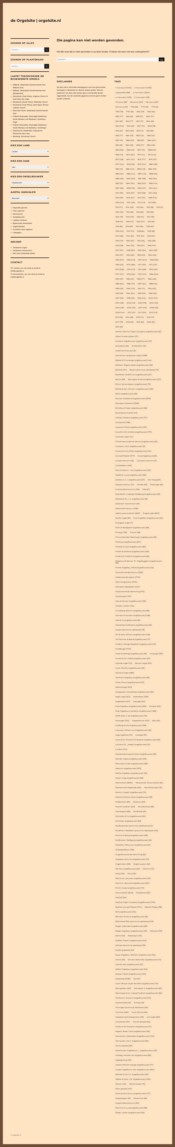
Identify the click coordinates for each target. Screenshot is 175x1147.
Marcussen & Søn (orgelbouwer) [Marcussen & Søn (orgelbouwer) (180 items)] (131, 763)
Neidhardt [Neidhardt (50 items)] (139, 811)
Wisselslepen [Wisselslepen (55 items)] (123, 1098)
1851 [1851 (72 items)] (139, 131)
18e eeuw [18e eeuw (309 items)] (136, 102)
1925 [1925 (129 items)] (130, 217)
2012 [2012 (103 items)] (153, 312)
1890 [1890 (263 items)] (130, 178)
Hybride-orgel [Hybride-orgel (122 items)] (123, 663)
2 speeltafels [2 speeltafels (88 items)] (122, 92)
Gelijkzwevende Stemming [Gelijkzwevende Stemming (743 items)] (130, 591)
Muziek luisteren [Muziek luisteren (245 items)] (125, 807)
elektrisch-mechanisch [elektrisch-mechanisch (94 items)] (127, 504)
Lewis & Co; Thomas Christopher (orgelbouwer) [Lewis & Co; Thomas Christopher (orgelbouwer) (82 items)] (137, 740)
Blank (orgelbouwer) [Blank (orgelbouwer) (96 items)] (126, 394)
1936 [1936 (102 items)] (119, 231)
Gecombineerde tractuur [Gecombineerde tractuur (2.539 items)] (129, 572)
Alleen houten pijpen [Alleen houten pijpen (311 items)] (126, 336)
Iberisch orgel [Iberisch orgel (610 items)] (143, 663)
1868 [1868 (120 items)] (152, 150)
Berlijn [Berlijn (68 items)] (120, 379)
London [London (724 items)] (121, 749)
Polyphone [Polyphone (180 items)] (143, 893)
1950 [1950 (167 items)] (130, 241)
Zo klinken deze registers (23, 229)
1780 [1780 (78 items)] (119, 112)
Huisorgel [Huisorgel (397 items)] (156, 654)
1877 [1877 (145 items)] (119, 164)
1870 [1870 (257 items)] (130, 155)
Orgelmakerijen (19, 226)
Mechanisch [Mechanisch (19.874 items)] (124, 783)
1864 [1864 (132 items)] (151, 145)
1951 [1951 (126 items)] (141, 241)
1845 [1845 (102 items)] (119, 126)
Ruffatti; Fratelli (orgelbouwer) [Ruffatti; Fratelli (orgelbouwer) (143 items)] (130, 940)
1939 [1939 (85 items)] (151, 231)
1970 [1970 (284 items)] (130, 264)
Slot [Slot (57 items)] (136, 979)
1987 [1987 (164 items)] (142, 284)
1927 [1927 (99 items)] (150, 217)
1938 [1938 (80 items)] (141, 231)
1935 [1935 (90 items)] (150, 226)
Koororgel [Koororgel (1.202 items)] (122, 720)
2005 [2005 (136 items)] (119, 308)
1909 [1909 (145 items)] (119, 202)
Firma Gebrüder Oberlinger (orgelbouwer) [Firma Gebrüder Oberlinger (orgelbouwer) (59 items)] (136, 537)
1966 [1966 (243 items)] (131, 260)
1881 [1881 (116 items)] (119, 169)
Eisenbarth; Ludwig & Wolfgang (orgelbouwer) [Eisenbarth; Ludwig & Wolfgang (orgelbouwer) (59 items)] (137, 494)
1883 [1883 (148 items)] (141, 169)
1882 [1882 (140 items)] (130, 169)
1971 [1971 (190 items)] (142, 264)
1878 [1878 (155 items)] (131, 164)
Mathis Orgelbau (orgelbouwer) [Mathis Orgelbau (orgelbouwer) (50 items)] (131, 773)
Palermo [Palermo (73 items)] (148, 869)
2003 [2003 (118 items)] (142, 303)
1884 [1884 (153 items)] (152, 169)
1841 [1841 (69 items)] (119, 121)
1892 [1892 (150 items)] (153, 178)
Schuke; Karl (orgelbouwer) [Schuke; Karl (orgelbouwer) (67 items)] (129, 964)
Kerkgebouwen (19, 217)
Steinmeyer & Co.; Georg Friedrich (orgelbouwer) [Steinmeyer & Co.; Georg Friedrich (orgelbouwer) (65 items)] (138, 993)
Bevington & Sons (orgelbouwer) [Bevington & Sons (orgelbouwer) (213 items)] (144, 379)
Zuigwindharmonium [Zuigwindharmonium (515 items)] (127, 1103)
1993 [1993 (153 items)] (119, 293)
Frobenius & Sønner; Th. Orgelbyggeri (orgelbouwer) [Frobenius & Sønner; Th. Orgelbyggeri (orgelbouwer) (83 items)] (138, 562)
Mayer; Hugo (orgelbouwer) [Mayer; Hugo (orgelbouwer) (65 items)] (129, 778)
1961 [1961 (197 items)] (119, 255)
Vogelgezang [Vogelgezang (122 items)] (123, 1060)
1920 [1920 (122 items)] (119, 212)
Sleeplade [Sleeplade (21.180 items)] (123, 979)
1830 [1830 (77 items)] (119, 116)
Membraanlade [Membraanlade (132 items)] (153, 787)
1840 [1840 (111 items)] (150, 116)
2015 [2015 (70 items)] (140, 317)
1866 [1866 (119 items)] (130, 150)
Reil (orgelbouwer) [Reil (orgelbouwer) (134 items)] (125, 912)
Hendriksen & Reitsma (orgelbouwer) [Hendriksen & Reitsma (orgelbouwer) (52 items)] (133, 625)
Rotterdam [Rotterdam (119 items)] (135, 936)
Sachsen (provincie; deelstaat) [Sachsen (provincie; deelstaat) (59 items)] (130, 945)
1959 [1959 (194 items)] (142, 250)
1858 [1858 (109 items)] (130, 140)
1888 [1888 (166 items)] (153, 174)
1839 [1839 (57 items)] (139, 116)
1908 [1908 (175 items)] (152, 198)
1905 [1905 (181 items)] (119, 198)
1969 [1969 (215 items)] (119, 264)
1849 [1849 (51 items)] (119, 131)
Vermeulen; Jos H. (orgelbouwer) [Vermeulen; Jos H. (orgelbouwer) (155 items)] (131, 1041)
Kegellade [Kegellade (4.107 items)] (122, 701)
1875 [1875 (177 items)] (141, 159)
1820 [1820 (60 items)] (151, 112)
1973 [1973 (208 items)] (119, 269)
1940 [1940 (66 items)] (119, 236)
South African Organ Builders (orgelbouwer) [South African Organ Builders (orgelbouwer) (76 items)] (136, 983)
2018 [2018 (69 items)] (130, 322)
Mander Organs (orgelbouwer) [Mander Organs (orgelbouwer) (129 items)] (131, 759)
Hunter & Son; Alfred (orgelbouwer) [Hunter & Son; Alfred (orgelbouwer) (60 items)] (132, 658)
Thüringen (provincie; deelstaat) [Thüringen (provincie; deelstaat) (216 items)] (131, 1007)
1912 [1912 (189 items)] (152, 202)
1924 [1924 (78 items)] (119, 217)
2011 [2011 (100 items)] (142, 312)
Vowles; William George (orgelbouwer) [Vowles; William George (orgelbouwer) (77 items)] (134, 1065)
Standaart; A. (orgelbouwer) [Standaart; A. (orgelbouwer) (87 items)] (148, 988)
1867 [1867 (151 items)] (141, 150)
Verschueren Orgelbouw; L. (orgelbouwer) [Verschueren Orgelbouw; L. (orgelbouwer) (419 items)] (136, 1050)
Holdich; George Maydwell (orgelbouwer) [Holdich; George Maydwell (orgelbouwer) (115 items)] (135, 644)
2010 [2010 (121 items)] (131, 312)
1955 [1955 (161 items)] (141, 245)
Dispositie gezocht (20, 208)
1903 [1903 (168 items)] (141, 193)
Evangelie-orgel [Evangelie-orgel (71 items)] (124, 523)
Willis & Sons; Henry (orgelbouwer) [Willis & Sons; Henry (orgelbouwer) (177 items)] (132, 1093)
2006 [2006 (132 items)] (131, 308)
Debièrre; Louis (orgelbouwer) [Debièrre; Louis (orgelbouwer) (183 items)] (130, 475)
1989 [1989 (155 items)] (119, 288)
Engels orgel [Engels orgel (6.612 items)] (151, 513)
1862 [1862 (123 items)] (129, 145)
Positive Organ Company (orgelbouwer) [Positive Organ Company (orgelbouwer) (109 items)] (135, 902)
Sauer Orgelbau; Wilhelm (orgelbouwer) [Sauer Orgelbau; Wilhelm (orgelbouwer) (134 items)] (135, 955)
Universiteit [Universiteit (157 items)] (122, 1022)
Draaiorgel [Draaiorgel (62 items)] (156, 484)
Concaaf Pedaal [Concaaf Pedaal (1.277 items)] (125, 456)
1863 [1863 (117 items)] (140, 145)
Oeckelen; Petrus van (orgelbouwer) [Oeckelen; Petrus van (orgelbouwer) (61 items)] (133, 845)
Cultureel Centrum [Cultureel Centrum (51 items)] (147, 461)
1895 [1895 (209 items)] (141, 183)
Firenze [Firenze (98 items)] (135, 532)
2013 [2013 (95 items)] (119, 317)
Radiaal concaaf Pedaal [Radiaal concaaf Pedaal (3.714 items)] (128, 907)
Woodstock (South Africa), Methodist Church (30, 102)
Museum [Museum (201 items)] (139, 802)
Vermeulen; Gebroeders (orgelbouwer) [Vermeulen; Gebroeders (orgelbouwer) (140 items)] (134, 1036)
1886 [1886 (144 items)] (130, 174)
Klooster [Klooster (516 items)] (155, 706)
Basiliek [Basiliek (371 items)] (121, 370)
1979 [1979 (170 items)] (142, 274)
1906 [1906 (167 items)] (130, 198)
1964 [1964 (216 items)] (152, 255)
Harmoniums (18, 214)
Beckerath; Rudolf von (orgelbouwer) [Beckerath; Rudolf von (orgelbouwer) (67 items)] (133, 374)
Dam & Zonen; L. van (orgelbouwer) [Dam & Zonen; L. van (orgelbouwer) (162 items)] (133, 470)
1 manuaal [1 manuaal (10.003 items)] (123, 88)
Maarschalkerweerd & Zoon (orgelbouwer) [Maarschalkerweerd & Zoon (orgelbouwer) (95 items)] (135, 754)
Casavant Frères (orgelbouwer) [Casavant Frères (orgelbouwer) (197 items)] (131, 427)
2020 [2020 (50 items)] (151, 322)
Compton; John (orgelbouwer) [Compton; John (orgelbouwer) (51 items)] (130, 446)
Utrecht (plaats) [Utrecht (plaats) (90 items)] (141, 1022)
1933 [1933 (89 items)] (129, 226)
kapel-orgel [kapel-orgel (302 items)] (122, 697)
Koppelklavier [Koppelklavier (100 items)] (140, 720)
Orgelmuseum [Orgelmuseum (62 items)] (141, 864)
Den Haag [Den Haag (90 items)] (154, 480)
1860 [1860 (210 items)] (151, 140)
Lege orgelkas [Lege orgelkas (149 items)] (123, 735)
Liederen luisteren (20, 220)
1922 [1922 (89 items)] (140, 212)
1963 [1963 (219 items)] (141, 255)
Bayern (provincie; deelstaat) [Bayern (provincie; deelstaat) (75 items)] (144, 370)
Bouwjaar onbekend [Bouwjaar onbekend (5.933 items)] (127, 403)
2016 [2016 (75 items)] (150, 317)
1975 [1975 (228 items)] (142, 269)
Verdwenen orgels (20, 248)
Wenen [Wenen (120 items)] (120, 1084)
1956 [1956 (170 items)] (152, 245)
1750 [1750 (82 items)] (134, 107)
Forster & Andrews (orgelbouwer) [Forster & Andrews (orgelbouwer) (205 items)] (132, 551)
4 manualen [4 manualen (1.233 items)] (123, 97)
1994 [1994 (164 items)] (130, 293)
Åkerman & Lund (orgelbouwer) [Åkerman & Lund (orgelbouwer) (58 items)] (131, 1108)
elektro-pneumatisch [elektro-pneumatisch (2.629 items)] (127, 513)
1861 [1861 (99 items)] (119, 145)
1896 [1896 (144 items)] (153, 183)
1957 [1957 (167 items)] (119, 250)
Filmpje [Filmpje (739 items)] (121, 532)
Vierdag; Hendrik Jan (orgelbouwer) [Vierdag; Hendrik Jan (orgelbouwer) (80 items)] (133, 1055)
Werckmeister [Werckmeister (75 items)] (137, 1084)
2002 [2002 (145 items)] (131, 303)
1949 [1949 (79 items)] (119, 241)
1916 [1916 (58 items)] (150, 207)
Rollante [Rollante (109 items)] (156, 931)
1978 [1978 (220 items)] (131, 274)
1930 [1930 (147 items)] (140, 221)
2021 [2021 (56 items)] (119, 327)
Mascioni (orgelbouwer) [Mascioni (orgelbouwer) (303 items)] (128, 768)
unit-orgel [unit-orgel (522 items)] (153, 1017)
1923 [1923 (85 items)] (150, 212)
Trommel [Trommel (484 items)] (122, 1012)
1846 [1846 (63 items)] (130, 126)
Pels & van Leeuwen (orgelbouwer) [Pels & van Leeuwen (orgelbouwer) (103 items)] (133, 878)
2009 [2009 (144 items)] (120, 312)
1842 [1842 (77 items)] (129, 121)
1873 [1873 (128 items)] (119, 159)
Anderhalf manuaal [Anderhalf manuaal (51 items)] (125, 351)
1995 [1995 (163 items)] (142, 293)
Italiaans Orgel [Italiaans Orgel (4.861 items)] (124, 673)
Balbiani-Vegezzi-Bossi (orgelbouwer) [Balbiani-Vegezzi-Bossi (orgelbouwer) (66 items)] (134, 365)
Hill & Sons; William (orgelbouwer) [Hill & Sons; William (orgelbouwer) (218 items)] (132, 634)
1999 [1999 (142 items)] (141, 298)
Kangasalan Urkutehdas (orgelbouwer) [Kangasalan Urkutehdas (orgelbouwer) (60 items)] (134, 692)
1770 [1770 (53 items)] (144, 107)
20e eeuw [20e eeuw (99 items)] (121, 107)
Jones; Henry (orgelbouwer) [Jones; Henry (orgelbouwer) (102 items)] (129, 682)
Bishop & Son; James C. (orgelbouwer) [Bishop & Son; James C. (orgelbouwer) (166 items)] (134, 389)
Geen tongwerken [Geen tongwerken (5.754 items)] (126, 582)
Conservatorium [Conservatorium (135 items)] (124, 461)
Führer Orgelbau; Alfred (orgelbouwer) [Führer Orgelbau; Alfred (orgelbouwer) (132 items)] (134, 567)
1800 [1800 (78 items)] (140, 112)
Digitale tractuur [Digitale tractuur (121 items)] (124, 484)
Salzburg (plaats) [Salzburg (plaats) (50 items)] (124, 950)
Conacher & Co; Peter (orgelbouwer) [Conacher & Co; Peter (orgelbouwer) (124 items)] (133, 451)
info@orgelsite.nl (17, 271)
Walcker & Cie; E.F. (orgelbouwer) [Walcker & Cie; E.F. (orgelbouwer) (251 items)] (132, 1074)
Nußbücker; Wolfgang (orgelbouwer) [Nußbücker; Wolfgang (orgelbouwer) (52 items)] (133, 840)
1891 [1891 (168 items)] (142, 178)
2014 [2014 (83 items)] (129, 317)
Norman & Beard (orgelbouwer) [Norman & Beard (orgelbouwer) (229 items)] (131, 835)
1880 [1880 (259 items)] (153, 164)
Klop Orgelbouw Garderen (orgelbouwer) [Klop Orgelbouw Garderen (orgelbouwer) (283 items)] (135, 711)
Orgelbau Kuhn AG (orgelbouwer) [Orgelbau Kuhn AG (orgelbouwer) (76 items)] (132, 859)
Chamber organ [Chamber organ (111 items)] (124, 437)
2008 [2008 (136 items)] (154, 308)
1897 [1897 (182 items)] (119, 188)
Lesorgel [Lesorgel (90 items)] (141, 735)
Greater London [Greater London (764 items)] (124, 606)
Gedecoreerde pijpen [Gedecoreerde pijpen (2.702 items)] (127, 577)
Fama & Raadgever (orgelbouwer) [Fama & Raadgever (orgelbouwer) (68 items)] (132, 527)
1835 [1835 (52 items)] (129, 116)
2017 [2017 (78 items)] (119, 322)
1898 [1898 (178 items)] (130, 188)
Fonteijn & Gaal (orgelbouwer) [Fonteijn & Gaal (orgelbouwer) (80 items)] (130, 547)
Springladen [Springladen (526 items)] (123, 988)
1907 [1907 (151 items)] (141, 198)
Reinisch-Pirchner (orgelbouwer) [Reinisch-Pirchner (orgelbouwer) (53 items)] (131, 916)
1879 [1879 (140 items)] (141, 164)
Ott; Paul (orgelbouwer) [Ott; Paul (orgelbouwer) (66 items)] (127, 869)
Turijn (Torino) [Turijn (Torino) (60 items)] (140, 1012)
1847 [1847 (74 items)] (141, 126)
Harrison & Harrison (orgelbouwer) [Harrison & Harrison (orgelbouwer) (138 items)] (132, 615)
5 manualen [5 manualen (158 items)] (141, 97)
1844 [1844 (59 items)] (150, 121)
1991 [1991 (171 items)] (141, 288)
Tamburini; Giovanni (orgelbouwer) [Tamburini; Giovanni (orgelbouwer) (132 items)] (133, 998)
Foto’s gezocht (18, 211)
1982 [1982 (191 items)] (130, 279)
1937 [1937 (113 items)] (130, 231)
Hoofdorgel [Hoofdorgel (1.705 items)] (123, 649)
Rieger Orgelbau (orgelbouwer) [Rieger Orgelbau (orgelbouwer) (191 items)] (131, 931)
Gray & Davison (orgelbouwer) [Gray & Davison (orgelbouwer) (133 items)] (130, 601)
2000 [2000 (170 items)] (153, 298)
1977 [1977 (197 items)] (119, 274)
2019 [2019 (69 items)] (140, 322)
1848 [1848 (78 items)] (151, 126)
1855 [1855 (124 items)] (140, 135)
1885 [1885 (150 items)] (119, 174)
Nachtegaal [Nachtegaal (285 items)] (122, 811)
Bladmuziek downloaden (22, 223)
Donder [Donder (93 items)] (142, 484)
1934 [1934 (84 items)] (139, 226)
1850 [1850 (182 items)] (130, 131)
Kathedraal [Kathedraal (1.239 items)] (140, 697)
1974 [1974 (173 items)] (131, 269)
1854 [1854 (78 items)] (129, 135)
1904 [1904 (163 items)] (152, 193)
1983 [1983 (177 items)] (141, 279)
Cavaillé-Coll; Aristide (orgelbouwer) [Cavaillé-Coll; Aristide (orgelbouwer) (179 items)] (133, 432)
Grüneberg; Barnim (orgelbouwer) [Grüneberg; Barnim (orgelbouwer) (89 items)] (132, 610)
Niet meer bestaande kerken (24, 253)
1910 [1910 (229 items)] (131, 202)
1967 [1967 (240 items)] (142, 260)
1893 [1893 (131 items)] (119, 183)
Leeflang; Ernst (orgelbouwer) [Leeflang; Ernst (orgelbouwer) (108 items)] (130, 725)
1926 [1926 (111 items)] (140, 217)
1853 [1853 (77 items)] (119, 135)
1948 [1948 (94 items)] (151, 236)
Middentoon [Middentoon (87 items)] (122, 802)
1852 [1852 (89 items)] (150, 131)
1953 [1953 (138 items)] (119, 245)
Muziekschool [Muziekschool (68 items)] (146, 807)
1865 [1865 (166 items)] (119, 150)
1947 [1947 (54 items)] (140, 236)
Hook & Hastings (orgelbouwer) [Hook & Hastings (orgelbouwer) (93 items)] (131, 654)
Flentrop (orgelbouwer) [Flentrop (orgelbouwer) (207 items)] (128, 542)
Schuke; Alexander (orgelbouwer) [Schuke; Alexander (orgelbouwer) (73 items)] (144, 959)
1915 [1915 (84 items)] (140, 207)
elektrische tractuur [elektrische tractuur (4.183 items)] (126, 508)
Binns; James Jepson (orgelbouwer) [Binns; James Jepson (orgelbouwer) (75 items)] (133, 384)
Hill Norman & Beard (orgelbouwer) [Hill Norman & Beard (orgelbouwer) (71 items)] (132, 639)
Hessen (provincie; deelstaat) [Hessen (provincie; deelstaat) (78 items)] (130, 630)
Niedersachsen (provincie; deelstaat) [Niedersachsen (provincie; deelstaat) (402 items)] (134, 826)
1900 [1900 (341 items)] (153, 188)
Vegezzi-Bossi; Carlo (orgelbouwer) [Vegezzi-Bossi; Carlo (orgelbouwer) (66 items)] (132, 1031)
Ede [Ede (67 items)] (146, 489)
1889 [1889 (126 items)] (119, 178)
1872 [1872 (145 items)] (152, 155)
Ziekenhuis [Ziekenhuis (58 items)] (140, 1098)
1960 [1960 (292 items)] (153, 250)
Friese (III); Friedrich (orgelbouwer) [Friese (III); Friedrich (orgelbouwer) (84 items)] (132, 556)
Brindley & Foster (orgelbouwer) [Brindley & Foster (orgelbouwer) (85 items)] (131, 408)
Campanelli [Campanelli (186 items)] (122, 422)
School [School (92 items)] (120, 959)
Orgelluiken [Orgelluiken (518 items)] (122, 864)
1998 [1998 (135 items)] (130, 298)
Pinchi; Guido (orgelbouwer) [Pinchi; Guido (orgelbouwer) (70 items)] (129, 888)
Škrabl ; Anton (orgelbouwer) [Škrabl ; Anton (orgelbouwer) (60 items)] (130, 1112)
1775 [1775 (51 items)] (154, 107)
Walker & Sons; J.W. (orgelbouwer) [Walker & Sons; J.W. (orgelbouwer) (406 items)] (133, 1079)
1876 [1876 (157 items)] (152, 159)
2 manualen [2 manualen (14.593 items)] (143, 88)
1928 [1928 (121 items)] (119, 221)
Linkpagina (17, 233)
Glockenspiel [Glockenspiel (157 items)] (123, 596)
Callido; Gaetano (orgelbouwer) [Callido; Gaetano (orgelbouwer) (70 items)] (131, 417)
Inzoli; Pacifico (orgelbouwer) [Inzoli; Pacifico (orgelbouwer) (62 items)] (130, 668)
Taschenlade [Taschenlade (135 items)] (123, 1003)
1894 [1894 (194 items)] (130, 183)
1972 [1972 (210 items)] (153, 264)
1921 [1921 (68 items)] (129, 212)
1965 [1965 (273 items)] (119, 260)
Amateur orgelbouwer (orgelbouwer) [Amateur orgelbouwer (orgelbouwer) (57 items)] (133, 341)
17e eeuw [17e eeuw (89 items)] (121, 102)
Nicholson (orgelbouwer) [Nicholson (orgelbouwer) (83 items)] (128, 821)
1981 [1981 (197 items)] (119, 279)
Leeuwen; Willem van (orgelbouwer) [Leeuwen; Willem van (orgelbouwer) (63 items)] (133, 730)
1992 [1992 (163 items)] (152, 288)
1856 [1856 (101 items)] (151, 135)
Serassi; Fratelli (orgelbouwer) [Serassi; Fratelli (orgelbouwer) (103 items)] (130, 974)
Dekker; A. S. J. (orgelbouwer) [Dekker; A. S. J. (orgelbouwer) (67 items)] (130, 480)
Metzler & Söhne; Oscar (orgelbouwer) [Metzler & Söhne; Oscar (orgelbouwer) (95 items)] (133, 797)
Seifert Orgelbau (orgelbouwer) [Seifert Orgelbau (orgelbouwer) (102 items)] (131, 969)
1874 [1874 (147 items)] (130, 159)
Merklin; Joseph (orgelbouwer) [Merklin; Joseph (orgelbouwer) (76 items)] (130, 792)
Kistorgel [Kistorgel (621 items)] (139, 701)
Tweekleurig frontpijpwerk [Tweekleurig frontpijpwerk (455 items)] (129, 1017)
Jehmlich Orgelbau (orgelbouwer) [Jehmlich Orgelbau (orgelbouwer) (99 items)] (132, 677)
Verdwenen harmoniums (22, 250)
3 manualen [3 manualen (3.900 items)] (141, 92)
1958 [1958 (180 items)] (130, 250)
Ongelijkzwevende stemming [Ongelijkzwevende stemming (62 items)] (130, 854)
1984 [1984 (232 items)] (152, 279)
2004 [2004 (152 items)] (153, 303)
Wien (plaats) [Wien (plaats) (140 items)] (123, 1089)
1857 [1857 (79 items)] (119, 140)
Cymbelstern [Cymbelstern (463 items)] (123, 465)
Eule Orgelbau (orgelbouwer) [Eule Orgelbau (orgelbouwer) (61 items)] (148, 518)
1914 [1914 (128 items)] (130, 207)
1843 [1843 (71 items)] (139, 121)
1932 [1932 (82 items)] (119, 226)
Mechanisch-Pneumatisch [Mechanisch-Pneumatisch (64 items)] (149, 783)
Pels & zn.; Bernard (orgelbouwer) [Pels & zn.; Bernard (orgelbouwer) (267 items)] (132, 883)
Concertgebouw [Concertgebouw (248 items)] (147, 456)
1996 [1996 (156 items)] (152, 293)
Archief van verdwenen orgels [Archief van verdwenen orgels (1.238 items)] (131, 355)
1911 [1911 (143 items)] (141, 202)
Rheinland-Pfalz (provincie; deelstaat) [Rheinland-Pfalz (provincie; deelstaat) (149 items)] (134, 921)
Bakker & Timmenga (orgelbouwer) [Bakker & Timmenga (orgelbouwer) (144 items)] (133, 360)
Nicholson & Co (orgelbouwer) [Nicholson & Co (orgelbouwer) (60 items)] (130, 816)
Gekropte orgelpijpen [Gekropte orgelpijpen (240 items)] (127, 587)
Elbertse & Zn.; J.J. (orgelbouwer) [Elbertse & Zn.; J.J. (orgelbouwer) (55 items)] (131, 499)
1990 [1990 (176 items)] (130, 288)
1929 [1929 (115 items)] (130, 221)
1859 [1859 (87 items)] (140, 140)
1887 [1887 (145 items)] (142, 174)
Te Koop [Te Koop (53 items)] (139, 1003)
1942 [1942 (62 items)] (130, 236)
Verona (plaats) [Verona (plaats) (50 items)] (123, 1046)
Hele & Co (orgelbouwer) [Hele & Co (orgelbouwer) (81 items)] (127, 620)
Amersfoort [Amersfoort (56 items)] (122, 346)
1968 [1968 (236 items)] (154, 260)
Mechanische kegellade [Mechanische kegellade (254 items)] (128, 787)
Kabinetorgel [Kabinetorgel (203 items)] (123, 687)
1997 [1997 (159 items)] (119, 298)
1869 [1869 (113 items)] (119, 155)
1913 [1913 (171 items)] (119, 207)
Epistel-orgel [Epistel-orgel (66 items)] (123, 518)
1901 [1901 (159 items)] (119, 193)
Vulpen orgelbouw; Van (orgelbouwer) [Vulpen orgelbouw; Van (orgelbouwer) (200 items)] (134, 1069)
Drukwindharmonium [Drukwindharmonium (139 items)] (127, 489)
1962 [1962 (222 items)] (130, 255)
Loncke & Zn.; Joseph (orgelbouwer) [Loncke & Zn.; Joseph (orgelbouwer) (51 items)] (132, 744)
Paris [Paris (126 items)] (131, 873)
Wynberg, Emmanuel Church (24, 136)
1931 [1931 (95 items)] (151, 221)
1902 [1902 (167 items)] (130, 193)
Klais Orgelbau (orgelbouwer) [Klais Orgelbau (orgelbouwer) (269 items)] (130, 706)
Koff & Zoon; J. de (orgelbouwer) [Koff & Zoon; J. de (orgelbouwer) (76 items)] (131, 716)
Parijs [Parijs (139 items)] (120, 873)
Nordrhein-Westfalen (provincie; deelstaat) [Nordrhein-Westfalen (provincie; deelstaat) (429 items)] (136, 830)
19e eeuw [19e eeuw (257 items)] (152, 102)
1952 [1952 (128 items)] (152, 241)
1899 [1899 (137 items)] (142, 188)
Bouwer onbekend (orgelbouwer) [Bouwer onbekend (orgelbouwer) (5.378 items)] (133, 398)
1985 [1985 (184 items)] (119, 284)
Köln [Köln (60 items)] (156, 720)
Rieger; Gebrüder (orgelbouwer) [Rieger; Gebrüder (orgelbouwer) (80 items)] (131, 926)
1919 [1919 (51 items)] (159, 207)
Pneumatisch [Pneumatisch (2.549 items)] (124, 893)
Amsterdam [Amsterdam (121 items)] (139, 346)
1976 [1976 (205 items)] (153, 269)
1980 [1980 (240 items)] (153, 274)
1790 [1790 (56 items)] (130, 112)
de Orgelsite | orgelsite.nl (36, 20)
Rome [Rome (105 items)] (120, 936)
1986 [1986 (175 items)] (131, 284)
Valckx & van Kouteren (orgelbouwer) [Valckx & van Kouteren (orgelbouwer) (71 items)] (133, 1026)
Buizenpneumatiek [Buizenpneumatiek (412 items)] (126, 413)
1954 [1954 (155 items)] (130, 245)
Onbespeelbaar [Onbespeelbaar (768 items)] (124, 850)
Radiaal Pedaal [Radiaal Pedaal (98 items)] (153, 907)
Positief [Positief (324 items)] (121, 897)
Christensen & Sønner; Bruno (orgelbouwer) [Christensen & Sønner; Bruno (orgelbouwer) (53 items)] (136, 441)
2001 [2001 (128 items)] (119, 303)
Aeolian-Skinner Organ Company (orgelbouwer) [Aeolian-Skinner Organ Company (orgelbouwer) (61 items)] (138, 331)
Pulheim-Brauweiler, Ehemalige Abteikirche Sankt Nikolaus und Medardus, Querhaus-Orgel (30, 119)
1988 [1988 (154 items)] (153, 284)
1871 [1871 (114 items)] (141, 155)
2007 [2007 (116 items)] (142, 308)
